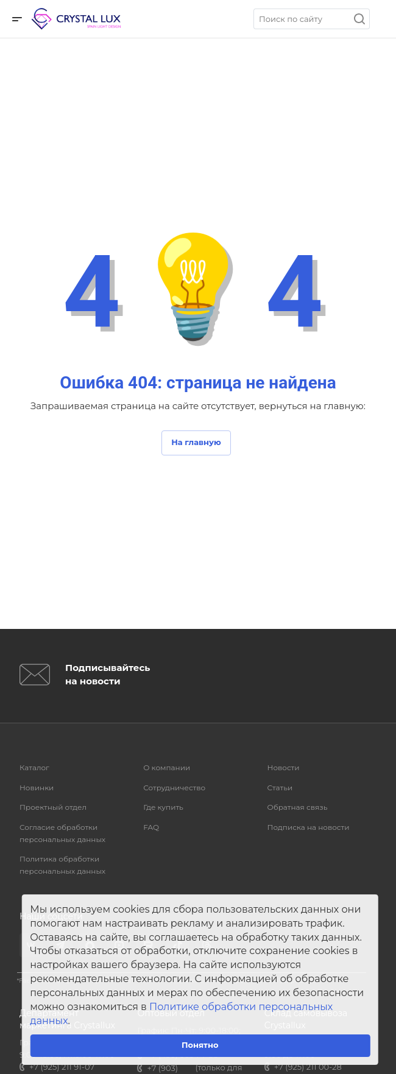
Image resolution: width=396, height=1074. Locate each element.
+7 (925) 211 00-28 (308, 1067)
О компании (166, 767)
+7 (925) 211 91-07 (61, 1067)
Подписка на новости (308, 827)
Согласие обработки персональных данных (62, 833)
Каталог (34, 767)
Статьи (280, 787)
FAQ (151, 827)
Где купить (163, 807)
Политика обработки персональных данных (62, 865)
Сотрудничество (174, 787)
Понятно (200, 1045)
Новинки (36, 787)
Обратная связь (297, 807)
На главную (196, 442)
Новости (283, 767)
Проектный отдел (53, 807)
